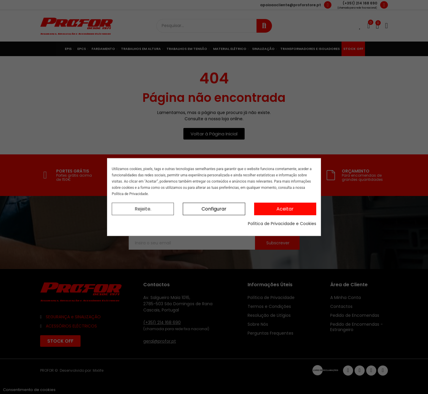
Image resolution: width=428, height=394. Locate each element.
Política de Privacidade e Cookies (282, 224)
